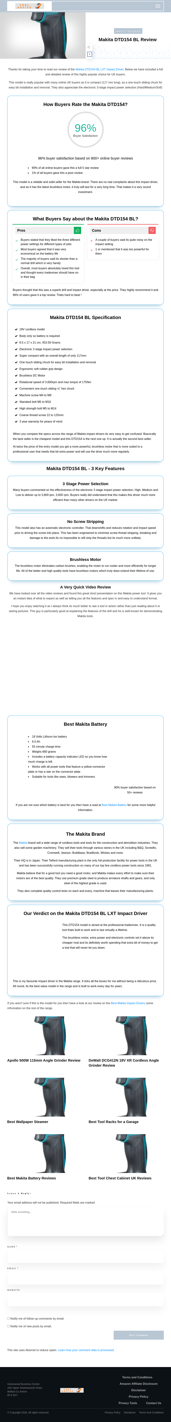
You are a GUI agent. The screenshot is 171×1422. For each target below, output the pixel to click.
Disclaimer (130, 1412)
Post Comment (138, 1335)
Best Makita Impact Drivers (128, 1003)
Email (13, 1268)
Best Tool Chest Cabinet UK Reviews (120, 1178)
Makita (23, 842)
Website (13, 1289)
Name (12, 1246)
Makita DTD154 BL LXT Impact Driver (100, 69)
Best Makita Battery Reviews (31, 1178)
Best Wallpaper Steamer (27, 1122)
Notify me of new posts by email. (31, 1326)
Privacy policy (112, 1412)
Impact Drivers (128, 31)
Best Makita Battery (114, 805)
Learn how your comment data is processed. (86, 1350)
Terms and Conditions (151, 1412)
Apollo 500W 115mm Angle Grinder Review (43, 1060)
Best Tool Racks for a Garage (114, 1122)
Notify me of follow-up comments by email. (37, 1318)
